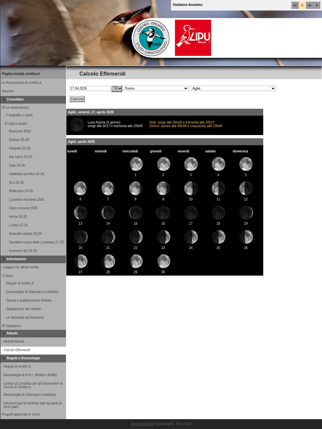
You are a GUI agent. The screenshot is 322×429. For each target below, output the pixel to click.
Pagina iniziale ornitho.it (21, 74)
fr (317, 5)
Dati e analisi (14, 123)
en (295, 5)
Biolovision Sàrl (142, 424)
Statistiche (11, 326)
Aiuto (7, 276)
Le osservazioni (15, 107)
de (309, 5)
